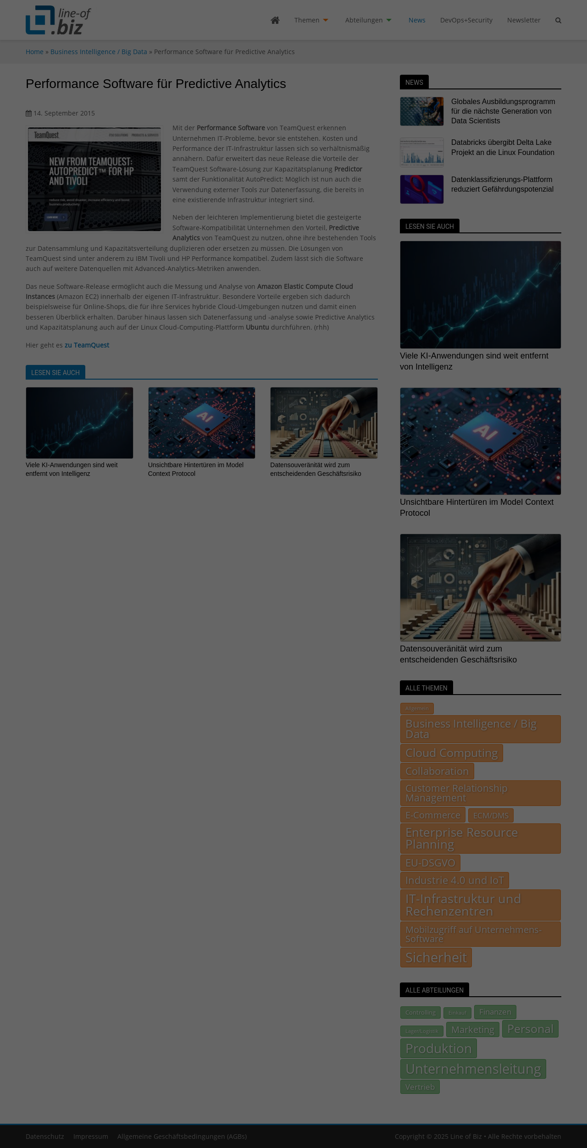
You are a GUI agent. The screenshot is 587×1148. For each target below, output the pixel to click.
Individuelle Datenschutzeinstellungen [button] (293, 652)
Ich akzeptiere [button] (293, 625)
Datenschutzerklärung (353, 586)
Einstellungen (310, 595)
